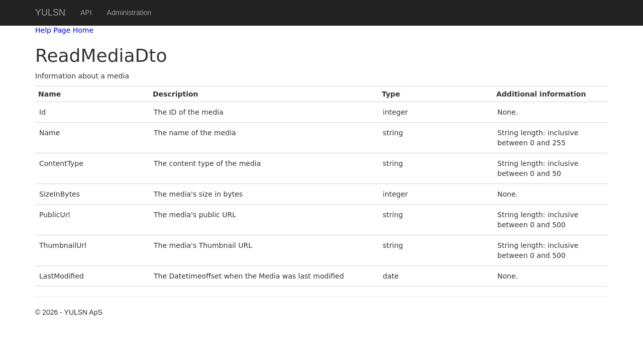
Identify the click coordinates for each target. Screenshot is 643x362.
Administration (129, 13)
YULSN (50, 13)
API (86, 13)
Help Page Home (64, 30)
